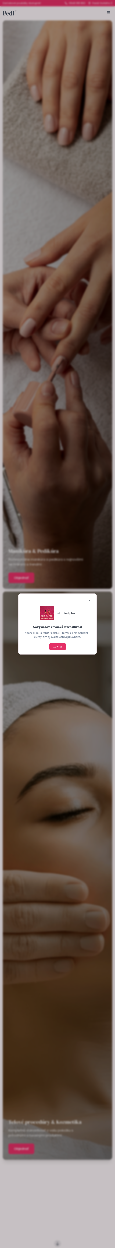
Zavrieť (57, 646)
